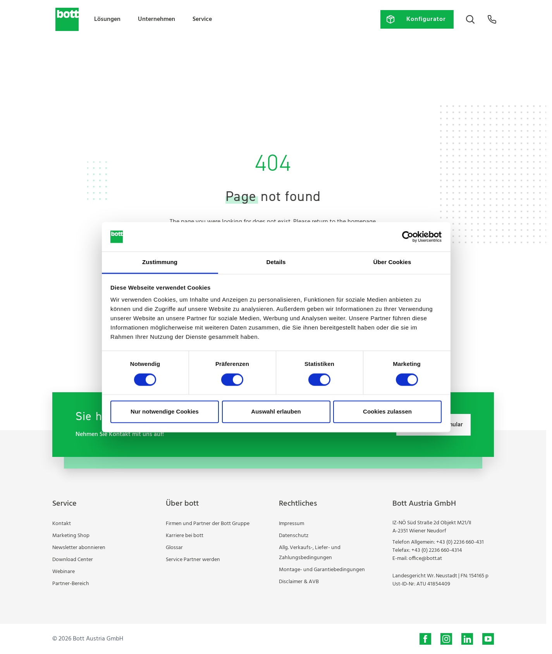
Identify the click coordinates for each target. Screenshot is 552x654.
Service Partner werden (193, 559)
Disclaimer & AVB (299, 581)
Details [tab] (276, 262)
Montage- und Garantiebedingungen (322, 569)
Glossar (174, 547)
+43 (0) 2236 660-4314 (436, 550)
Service (202, 19)
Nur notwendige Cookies (165, 412)
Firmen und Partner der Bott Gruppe (207, 523)
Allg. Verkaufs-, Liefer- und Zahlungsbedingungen (309, 552)
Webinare (63, 571)
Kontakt (61, 523)
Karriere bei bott (184, 535)
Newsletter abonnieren (78, 547)
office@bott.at (425, 558)
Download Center (72, 559)
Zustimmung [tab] (159, 262)
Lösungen (107, 19)
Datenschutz (293, 535)
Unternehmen (156, 19)
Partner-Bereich (70, 583)
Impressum (291, 523)
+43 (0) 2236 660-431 (460, 542)
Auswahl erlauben (276, 412)
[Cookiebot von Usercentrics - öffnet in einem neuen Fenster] (408, 236)
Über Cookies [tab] (392, 262)
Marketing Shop (70, 535)
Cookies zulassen (387, 412)
